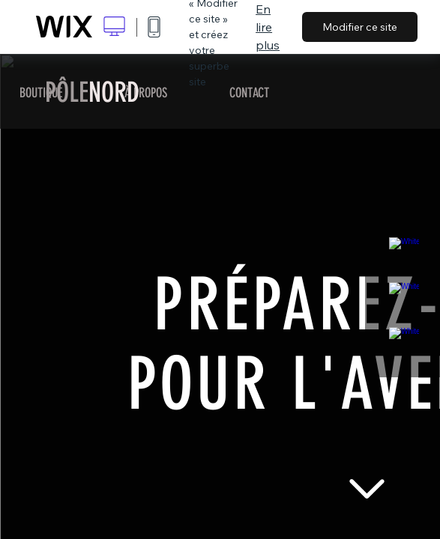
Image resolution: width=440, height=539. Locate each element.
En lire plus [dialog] (268, 26)
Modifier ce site (359, 27)
